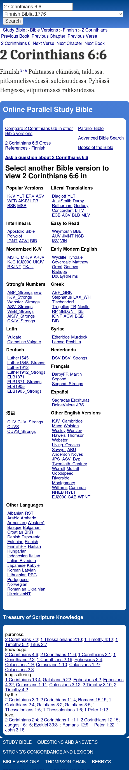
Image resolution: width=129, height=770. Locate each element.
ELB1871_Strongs (24, 382)
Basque (14, 528)
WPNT (84, 497)
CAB (72, 497)
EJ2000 (59, 497)
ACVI (24, 241)
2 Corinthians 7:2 (21, 639)
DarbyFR (60, 374)
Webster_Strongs (23, 302)
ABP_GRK (62, 293)
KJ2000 (24, 262)
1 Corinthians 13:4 (23, 680)
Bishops (59, 272)
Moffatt (73, 469)
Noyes (77, 454)
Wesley (58, 431)
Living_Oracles (66, 445)
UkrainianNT (19, 594)
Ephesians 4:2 (87, 680)
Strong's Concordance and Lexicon (48, 752)
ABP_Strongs (19, 293)
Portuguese (18, 580)
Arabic (13, 518)
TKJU (28, 267)
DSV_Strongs (74, 358)
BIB (33, 241)
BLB (76, 215)
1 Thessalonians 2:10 (61, 639)
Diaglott (59, 196)
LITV (79, 210)
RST (29, 513)
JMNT (68, 236)
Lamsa (58, 342)
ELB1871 (16, 377)
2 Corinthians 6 (16, 43)
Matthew (80, 262)
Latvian (29, 570)
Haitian (34, 546)
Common (77, 488)
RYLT (70, 492)
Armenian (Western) (25, 523)
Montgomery (63, 483)
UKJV (38, 262)
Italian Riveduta (21, 561)
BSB (11, 206)
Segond (59, 379)
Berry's (101, 762)
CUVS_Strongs (21, 432)
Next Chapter (69, 43)
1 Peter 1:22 (102, 725)
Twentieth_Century (69, 464)
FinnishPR (17, 546)
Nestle (83, 307)
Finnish (31, 542)
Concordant (63, 210)
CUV (11, 422)
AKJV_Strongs (21, 316)
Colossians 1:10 (51, 665)
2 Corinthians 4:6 (21, 655)
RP (55, 312)
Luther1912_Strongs (26, 372)
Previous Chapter (48, 36)
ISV (55, 241)
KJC (11, 262)
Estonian (15, 542)
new (37, 293)
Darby (78, 201)
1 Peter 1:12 (96, 710)
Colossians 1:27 (84, 665)
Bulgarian (32, 528)
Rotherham (62, 206)
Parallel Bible (91, 128)
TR (73, 307)
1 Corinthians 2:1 (94, 655)
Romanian (16, 589)
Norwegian (17, 584)
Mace (57, 426)
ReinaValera (63, 405)
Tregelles (60, 307)
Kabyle (33, 565)
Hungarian (17, 551)
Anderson (61, 454)
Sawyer (59, 450)
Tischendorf (63, 302)
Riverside (60, 478)
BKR (28, 532)
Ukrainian (36, 589)
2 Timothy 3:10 (97, 685)
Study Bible (14, 30)
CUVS (13, 427)
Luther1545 (18, 358)
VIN (63, 241)
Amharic (28, 518)
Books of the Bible (95, 147)
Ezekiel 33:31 (47, 725)
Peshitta (73, 342)
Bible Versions (44, 30)
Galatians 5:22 (57, 680)
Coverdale (61, 262)
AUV (56, 236)
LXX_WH (82, 297)
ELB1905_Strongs (24, 391)
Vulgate (14, 337)
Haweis (59, 435)
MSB (21, 206)
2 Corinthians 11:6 (58, 655)
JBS (80, 405)
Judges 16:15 (18, 725)
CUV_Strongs (30, 422)
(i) (22, 70)
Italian (34, 556)
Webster (60, 440)
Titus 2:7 (38, 644)
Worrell (58, 469)
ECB (56, 215)
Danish (13, 537)
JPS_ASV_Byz (66, 459)
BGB (79, 316)
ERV (30, 196)
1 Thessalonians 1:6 (62, 710)
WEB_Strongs (20, 312)
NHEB (58, 492)
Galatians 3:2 (49, 705)
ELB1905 (16, 387)
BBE (77, 231)
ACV (66, 215)
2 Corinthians (94, 30)
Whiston (71, 426)
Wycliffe (59, 257)
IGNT (12, 241)
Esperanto (31, 537)
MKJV (26, 257)
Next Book (95, 43)
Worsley (74, 431)
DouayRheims (65, 276)
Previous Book (15, 36)
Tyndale (75, 257)
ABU (71, 450)
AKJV (23, 201)
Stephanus (62, 297)
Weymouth (62, 231)
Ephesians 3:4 (88, 660)
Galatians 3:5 (78, 705)
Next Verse (43, 43)
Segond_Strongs (67, 384)
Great (57, 267)
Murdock (79, 337)
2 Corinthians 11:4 (58, 700)
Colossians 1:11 (31, 685)
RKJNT (14, 267)
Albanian (15, 513)
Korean (14, 570)
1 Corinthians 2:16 (54, 660)
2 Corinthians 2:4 (21, 720)
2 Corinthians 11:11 (59, 720)
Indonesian (17, 556)
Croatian (15, 532)
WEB (12, 201)
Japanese (16, 565)
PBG (32, 575)
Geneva (71, 267)
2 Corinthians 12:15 (100, 720)
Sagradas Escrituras (71, 400)
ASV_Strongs (19, 307)
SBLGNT (67, 312)
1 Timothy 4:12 (98, 639)
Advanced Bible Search (101, 138)
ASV (40, 196)
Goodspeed (63, 473)
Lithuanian (17, 575)
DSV (56, 358)
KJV (11, 196)
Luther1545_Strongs (26, 363)
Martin (76, 374)
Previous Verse (82, 36)
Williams (60, 488)
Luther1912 (18, 368)
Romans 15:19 (92, 700)
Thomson (76, 435)
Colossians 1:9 (19, 665)
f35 (81, 312)
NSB (79, 236)
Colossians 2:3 (19, 670)
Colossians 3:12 (64, 685)
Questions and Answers (67, 742)
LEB (34, 201)
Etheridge (61, 337)
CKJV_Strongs (21, 321)
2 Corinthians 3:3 (21, 700)
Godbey (81, 206)
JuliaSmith (61, 201)
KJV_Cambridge (67, 421)
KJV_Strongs (19, 297)
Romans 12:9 (75, 725)
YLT (20, 196)
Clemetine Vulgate (24, 342)
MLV (85, 215)
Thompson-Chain (65, 762)
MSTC (13, 257)
